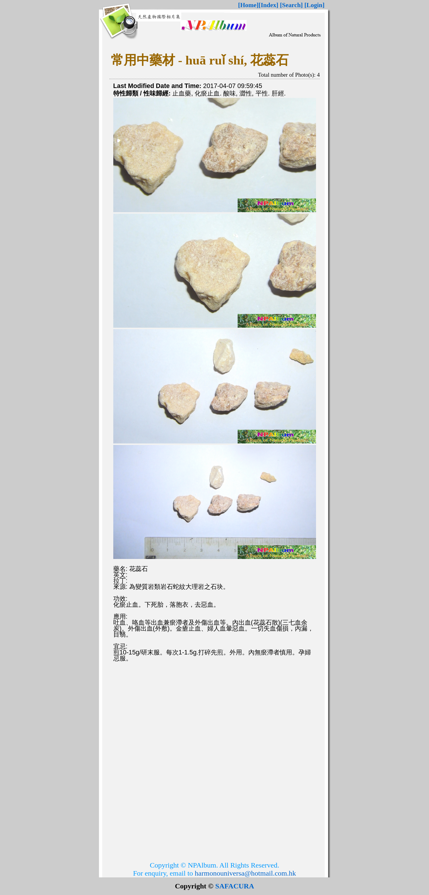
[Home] (248, 5)
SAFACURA (234, 886)
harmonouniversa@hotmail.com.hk (245, 873)
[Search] (291, 5)
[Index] (268, 5)
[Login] (314, 5)
